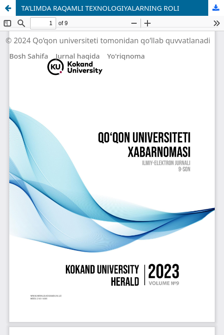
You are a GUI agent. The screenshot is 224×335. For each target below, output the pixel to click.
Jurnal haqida (78, 55)
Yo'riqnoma (126, 55)
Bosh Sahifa (28, 55)
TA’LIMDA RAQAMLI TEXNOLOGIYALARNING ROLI (100, 8)
